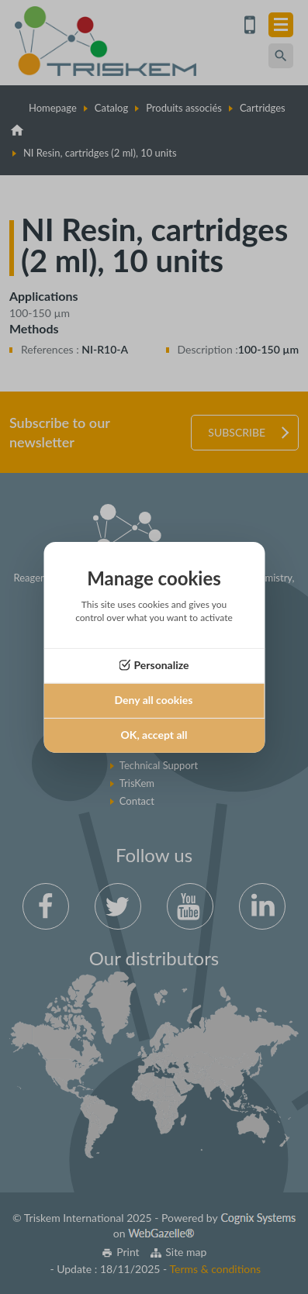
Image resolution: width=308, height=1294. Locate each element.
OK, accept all (154, 734)
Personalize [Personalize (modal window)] (161, 664)
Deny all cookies (153, 699)
